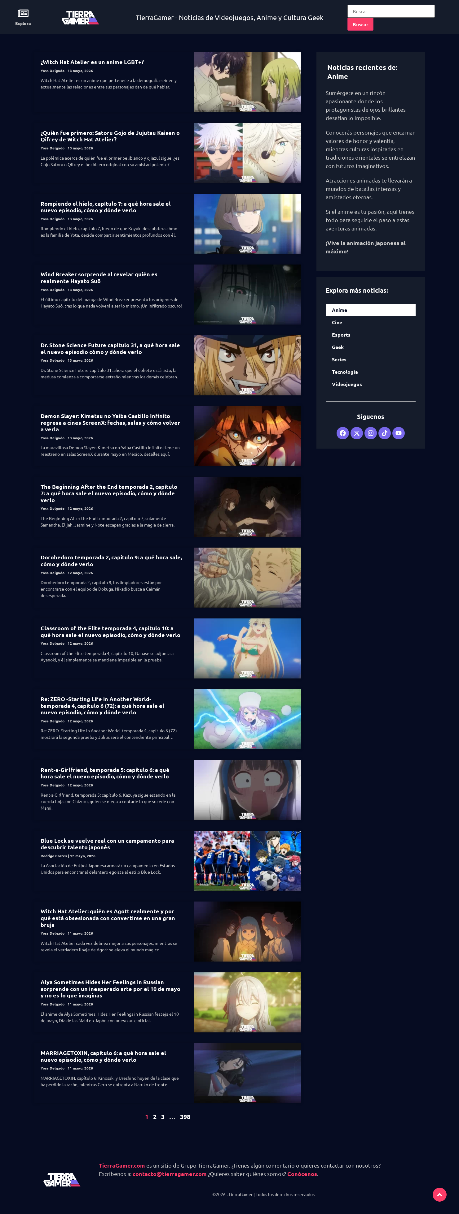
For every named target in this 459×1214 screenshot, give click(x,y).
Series (339, 359)
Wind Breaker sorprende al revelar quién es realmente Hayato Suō (99, 277)
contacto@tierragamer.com (170, 1173)
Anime (339, 310)
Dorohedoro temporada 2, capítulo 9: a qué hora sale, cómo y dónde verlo (111, 560)
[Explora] (23, 13)
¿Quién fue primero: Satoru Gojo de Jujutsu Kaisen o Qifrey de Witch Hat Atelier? (110, 136)
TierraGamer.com (122, 1165)
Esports (341, 334)
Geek (338, 347)
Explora (23, 23)
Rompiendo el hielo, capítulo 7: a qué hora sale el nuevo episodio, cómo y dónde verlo (106, 207)
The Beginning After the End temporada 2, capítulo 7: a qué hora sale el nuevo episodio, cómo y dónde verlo (109, 493)
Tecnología (345, 371)
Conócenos (302, 1173)
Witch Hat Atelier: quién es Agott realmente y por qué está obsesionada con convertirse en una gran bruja (108, 917)
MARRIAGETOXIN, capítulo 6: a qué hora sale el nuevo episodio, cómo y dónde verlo (103, 1056)
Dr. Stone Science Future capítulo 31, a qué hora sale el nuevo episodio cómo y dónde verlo (110, 348)
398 (185, 1117)
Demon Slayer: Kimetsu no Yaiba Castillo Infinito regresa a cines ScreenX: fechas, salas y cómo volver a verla (110, 422)
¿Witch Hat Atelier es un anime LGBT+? (92, 61)
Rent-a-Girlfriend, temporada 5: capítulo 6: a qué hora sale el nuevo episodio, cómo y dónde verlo (105, 773)
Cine (337, 322)
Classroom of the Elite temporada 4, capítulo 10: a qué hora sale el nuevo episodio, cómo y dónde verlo (110, 631)
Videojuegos (347, 384)
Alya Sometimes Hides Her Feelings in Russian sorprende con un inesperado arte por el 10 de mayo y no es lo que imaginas (110, 988)
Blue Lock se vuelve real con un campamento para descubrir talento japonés (107, 844)
